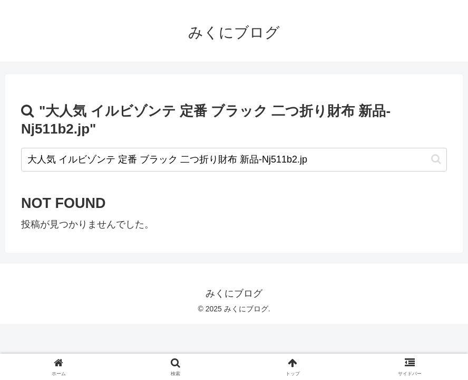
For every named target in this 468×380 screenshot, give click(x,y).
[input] (234, 160)
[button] (436, 159)
